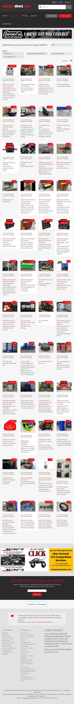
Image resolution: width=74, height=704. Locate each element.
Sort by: (45, 45)
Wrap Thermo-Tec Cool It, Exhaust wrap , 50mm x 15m (64, 281)
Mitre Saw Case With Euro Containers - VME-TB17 (9, 240)
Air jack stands (43, 320)
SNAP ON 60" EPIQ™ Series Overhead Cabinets (27, 281)
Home (4, 16)
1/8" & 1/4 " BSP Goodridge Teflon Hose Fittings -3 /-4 (28, 322)
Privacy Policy (7, 644)
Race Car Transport (27, 637)
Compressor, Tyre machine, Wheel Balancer (8, 127)
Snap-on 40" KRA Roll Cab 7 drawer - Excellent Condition (27, 240)
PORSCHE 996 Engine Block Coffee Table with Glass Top (46, 164)
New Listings (6, 637)
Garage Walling (7, 478)
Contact (34, 16)
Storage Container (8, 200)
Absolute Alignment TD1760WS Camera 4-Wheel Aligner (9, 402)
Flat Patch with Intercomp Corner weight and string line (46, 86)
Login (60, 2)
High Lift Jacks (7, 361)
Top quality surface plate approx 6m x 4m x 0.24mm (64, 402)
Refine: (4, 51)
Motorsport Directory (27, 669)
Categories (14, 16)
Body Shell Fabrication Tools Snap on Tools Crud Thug (64, 164)
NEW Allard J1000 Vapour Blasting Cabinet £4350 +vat (9, 86)
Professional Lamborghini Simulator (25, 443)
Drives (22, 640)
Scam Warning (7, 652)
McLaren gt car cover (45, 361)
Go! (68, 7)
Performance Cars (26, 661)
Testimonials (6, 646)
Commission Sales (8, 642)
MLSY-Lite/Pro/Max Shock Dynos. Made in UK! (46, 480)
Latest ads (51, 16)
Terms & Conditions (9, 648)
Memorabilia (24, 667)
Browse (5, 633)
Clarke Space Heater (63, 84)
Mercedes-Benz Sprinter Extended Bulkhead (8, 522)
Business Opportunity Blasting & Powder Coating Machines (9, 281)
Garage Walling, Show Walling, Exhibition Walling (64, 322)
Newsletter (6, 24)
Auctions (23, 654)
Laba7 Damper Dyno (27, 400)
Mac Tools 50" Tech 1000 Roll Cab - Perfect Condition (64, 201)
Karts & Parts (25, 652)
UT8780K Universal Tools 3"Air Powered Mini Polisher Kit (9, 322)
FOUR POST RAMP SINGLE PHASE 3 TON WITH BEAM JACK (45, 402)
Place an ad (65, 16)
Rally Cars (23, 638)
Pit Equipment (25, 642)
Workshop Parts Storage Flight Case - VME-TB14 (45, 240)
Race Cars (23, 633)
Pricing (25, 16)
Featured (5, 635)
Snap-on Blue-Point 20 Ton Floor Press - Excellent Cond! (28, 201)
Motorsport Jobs (26, 660)
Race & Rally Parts (26, 635)
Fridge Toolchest (62, 440)
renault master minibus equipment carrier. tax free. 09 (27, 363)
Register (68, 2)
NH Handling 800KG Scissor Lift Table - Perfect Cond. (45, 201)
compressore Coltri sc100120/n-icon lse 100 (45, 441)
